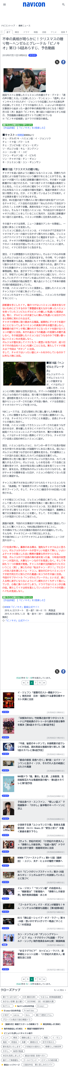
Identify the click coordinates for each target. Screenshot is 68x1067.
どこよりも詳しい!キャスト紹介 (18, 1033)
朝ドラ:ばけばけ (10, 997)
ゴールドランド (30, 1060)
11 (52, 683)
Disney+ (41, 1006)
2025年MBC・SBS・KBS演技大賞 (40, 1002)
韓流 (17, 32)
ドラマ (26, 32)
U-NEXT (6, 1015)
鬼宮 (5, 1042)
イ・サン (56, 1038)
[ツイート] (57, 62)
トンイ (6, 1038)
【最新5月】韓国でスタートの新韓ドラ (21, 1024)
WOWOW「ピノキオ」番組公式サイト (22, 607)
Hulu (29, 1015)
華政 (15, 1038)
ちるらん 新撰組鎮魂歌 (50, 997)
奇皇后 (14, 1042)
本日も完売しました (12, 1056)
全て (8, 32)
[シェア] (63, 62)
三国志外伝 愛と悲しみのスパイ (38, 1065)
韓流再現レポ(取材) (52, 1024)
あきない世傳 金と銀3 (13, 1002)
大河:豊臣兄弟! (29, 997)
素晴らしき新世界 (53, 1047)
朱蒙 (24, 1042)
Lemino (17, 1015)
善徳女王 (34, 1042)
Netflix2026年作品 (25, 1006)
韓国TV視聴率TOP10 (35, 1029)
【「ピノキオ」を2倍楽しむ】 (31, 128)
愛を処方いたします (12, 1047)
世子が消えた (48, 1042)
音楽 (63, 32)
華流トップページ (12, 1065)
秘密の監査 (18, 1051)
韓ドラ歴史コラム (44, 1015)
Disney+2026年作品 (12, 1011)
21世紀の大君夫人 (33, 1047)
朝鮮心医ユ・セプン (30, 1038)
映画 (36, 32)
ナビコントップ (8, 26)
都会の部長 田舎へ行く (35, 1056)
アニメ (54, 32)
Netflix (7, 1006)
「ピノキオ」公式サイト (17, 620)
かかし (6, 1051)
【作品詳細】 (9, 128)
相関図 (20, 135)
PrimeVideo (30, 1011)
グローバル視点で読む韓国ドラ (16, 1020)
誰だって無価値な (11, 1060)
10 (48, 683)
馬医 (46, 1038)
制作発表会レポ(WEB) (13, 1029)
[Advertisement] (34, 16)
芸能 (44, 32)
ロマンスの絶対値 (49, 1060)
